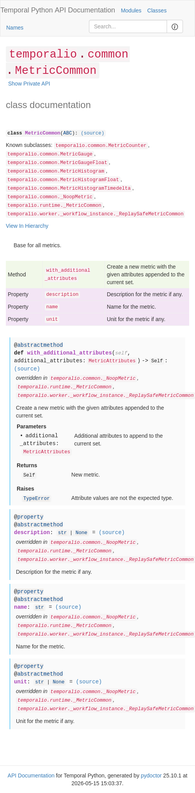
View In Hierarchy (27, 226)
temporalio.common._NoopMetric (49, 197)
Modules (131, 10)
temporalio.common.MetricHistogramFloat (63, 180)
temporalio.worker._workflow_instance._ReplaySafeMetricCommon (95, 214)
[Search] (128, 26)
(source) (92, 133)
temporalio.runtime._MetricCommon (54, 205)
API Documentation (85, 10)
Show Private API (29, 83)
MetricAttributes (112, 361)
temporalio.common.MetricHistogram (55, 171)
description (62, 294)
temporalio (43, 54)
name (52, 307)
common (107, 54)
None (81, 533)
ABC (67, 133)
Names (14, 27)
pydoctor (151, 775)
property (30, 517)
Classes (157, 10)
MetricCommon (55, 71)
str (62, 533)
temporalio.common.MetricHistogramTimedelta (69, 188)
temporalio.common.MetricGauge (49, 154)
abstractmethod (40, 345)
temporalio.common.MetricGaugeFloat (57, 163)
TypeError (36, 498)
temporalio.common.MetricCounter (101, 145)
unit (52, 319)
